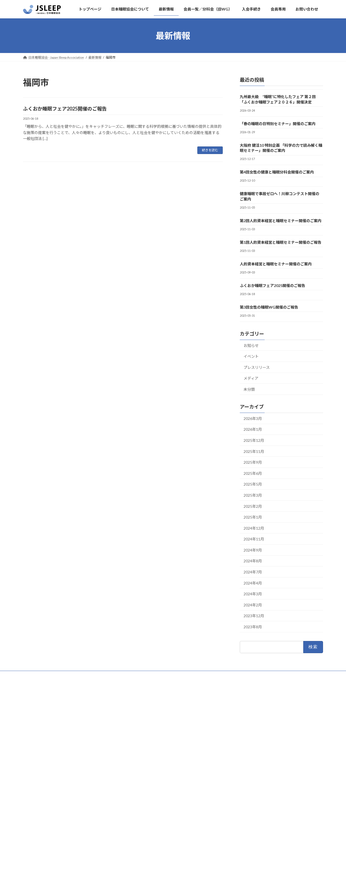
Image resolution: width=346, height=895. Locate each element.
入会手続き (109, 676)
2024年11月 (254, 539)
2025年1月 (253, 517)
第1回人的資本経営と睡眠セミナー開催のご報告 (280, 242)
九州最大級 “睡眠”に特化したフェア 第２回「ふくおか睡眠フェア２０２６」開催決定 (278, 99)
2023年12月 (254, 616)
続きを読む (210, 150)
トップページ (38, 676)
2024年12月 (254, 528)
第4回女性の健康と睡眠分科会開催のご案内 (277, 172)
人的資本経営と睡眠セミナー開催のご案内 (276, 264)
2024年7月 (253, 572)
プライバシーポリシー (174, 676)
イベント (251, 356)
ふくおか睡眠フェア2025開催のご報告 (65, 109)
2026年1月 (253, 429)
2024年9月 (253, 550)
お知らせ (251, 345)
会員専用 (207, 676)
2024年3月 (253, 594)
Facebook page (70, 868)
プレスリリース (257, 367)
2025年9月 (253, 462)
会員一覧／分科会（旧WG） (245, 676)
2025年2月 (253, 506)
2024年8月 (253, 561)
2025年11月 (254, 451)
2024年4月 (253, 583)
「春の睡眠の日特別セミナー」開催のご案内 (277, 123)
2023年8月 (253, 627)
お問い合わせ (137, 676)
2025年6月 (253, 473)
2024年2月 (253, 605)
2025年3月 (253, 495)
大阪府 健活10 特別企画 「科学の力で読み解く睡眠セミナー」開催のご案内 (281, 148)
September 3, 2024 (60, 819)
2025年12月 (254, 440)
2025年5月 (253, 484)
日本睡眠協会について (74, 676)
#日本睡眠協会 (42, 803)
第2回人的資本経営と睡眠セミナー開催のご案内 (280, 220)
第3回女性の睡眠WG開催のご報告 (269, 307)
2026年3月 (253, 418)
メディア (251, 378)
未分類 (249, 389)
